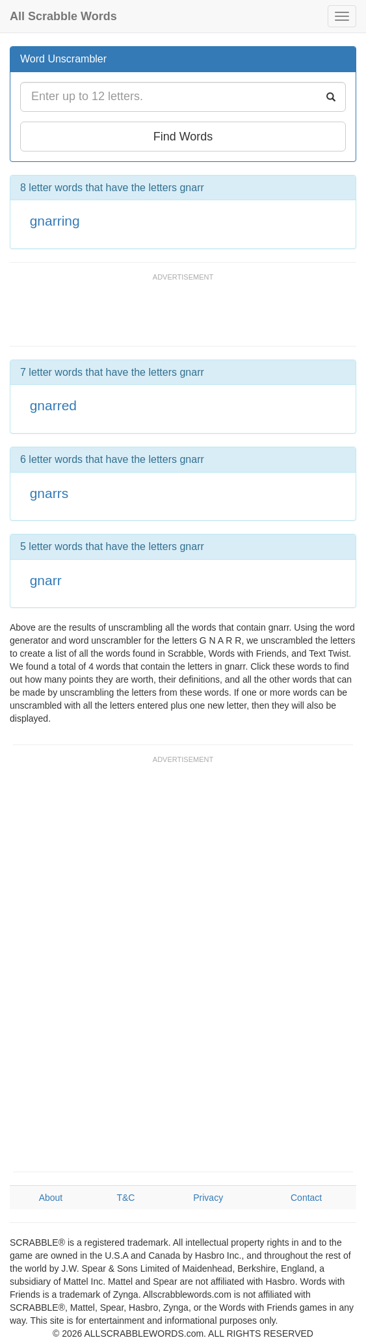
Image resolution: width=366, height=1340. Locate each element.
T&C (125, 1197)
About (51, 1197)
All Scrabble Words (63, 16)
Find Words (183, 136)
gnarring (55, 220)
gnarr (46, 580)
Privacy (208, 1197)
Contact (306, 1197)
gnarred (53, 405)
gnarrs (49, 493)
